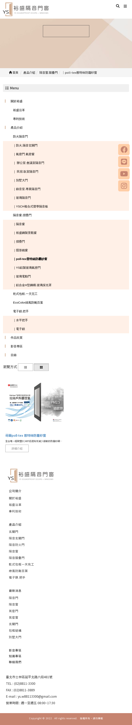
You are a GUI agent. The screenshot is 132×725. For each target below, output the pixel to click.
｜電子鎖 (19, 329)
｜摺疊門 (19, 241)
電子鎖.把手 (21, 311)
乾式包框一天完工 (21, 564)
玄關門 (13, 531)
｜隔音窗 (19, 224)
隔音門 (13, 598)
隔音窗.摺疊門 (22, 215)
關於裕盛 (17, 101)
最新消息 (15, 590)
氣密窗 (13, 617)
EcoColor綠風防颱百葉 (28, 302)
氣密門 (13, 611)
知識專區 (15, 656)
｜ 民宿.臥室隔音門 (25, 171)
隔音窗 (13, 551)
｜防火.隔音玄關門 (25, 145)
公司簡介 (15, 491)
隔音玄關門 (17, 538)
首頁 (13, 72)
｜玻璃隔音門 (22, 197)
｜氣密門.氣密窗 (24, 154)
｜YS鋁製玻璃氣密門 (27, 267)
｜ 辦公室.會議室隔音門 (28, 162)
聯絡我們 (15, 662)
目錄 (14, 355)
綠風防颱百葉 (18, 571)
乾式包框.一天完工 (25, 293)
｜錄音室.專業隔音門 (27, 189)
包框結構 (15, 630)
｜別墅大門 (20, 180)
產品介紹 (17, 127)
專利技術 (19, 118)
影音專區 (17, 346)
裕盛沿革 (19, 110)
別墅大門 (15, 637)
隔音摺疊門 (17, 558)
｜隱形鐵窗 (20, 250)
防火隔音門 (20, 136)
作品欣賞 (17, 337)
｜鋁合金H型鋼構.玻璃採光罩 (32, 285)
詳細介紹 (17, 448)
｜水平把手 (20, 320)
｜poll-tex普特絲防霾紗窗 (30, 259)
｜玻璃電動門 (22, 276)
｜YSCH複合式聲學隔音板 (30, 206)
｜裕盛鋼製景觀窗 (25, 232)
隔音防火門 (17, 545)
